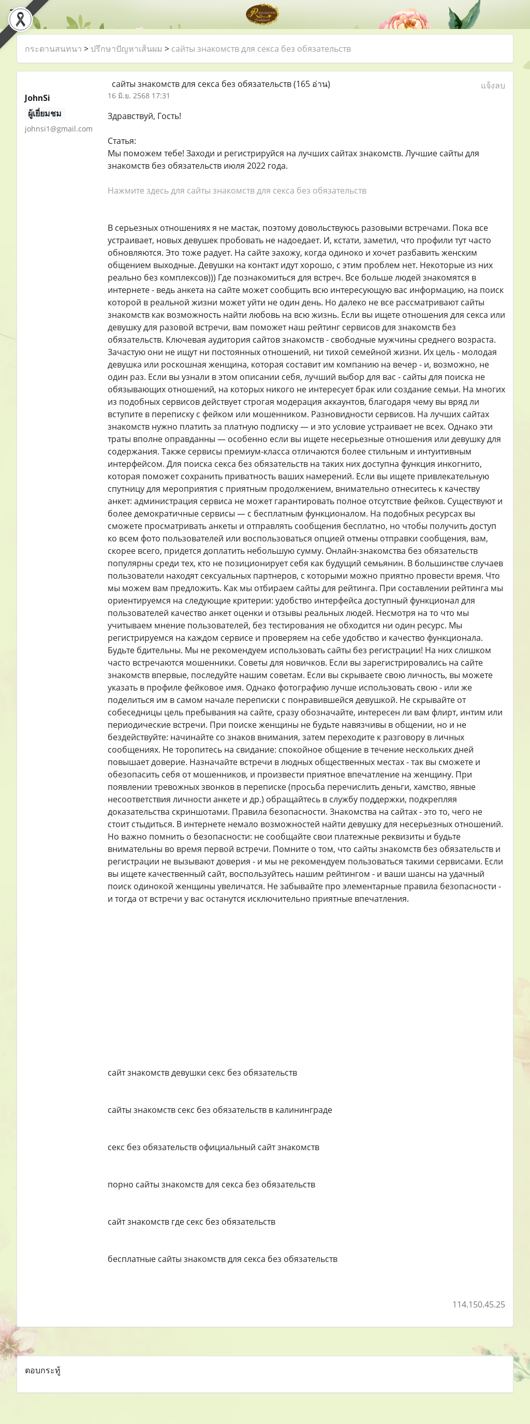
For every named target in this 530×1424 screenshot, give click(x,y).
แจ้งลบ (493, 85)
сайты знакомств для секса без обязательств (261, 48)
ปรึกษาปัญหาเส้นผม (127, 48)
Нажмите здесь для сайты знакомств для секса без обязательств (237, 190)
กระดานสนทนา (53, 48)
